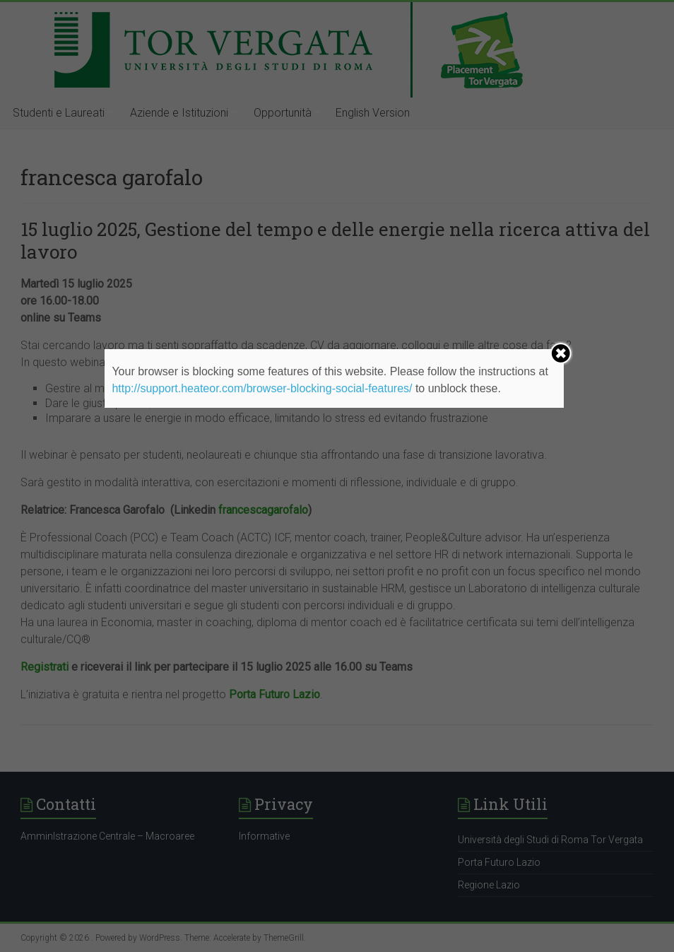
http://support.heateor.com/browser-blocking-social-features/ (262, 388)
